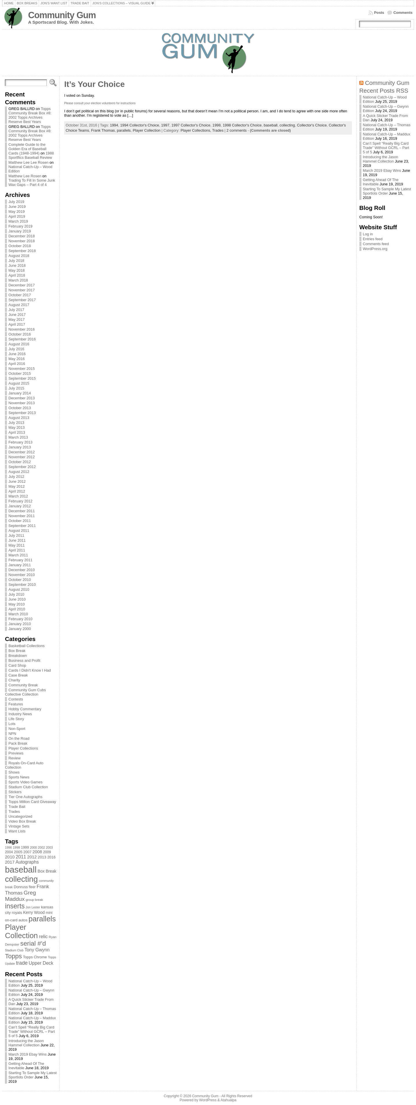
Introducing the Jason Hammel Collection (26, 1043)
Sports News (18, 777)
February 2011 (20, 560)
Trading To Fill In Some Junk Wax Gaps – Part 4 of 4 (31, 182)
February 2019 (20, 226)
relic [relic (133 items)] (43, 936)
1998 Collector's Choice (242, 125)
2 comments (236, 130)
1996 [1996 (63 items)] (8, 847)
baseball (271, 125)
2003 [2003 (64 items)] (49, 847)
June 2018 (17, 265)
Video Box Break (22, 821)
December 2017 (21, 285)
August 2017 (18, 305)
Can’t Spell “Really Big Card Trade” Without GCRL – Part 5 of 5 (31, 1031)
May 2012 (16, 486)
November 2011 (21, 516)
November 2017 (21, 290)
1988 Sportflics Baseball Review (31, 155)
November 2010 (21, 575)
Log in (368, 234)
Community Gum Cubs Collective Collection (25, 692)
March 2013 (18, 437)
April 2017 (16, 324)
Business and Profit (24, 660)
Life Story (16, 719)
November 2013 (21, 403)
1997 (165, 125)
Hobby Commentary (24, 709)
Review (14, 758)
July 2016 (16, 349)
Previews (15, 753)
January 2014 (19, 393)
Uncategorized (20, 816)
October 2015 (19, 373)
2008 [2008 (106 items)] (37, 851)
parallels (124, 130)
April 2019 (16, 216)
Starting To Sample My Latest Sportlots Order (32, 1075)
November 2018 (21, 241)
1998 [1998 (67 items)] (16, 847)
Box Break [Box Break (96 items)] (47, 871)
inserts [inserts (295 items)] (15, 906)
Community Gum (62, 15)
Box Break (16, 651)
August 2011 (18, 530)
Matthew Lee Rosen (24, 176)
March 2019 (18, 221)
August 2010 (18, 589)
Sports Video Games (25, 782)
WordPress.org (375, 249)
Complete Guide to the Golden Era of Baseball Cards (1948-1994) (27, 148)
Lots (11, 724)
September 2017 (22, 300)
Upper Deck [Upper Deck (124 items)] (41, 963)
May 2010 (16, 604)
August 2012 (18, 471)
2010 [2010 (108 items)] (9, 856)
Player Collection (146, 130)
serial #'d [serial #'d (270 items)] (33, 943)
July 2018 (16, 260)
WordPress (207, 1100)
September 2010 (22, 584)
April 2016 (16, 363)
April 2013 (16, 432)
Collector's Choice (312, 125)
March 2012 (18, 496)
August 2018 (18, 256)
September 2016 (22, 339)
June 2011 (17, 540)
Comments (403, 12)
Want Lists (16, 831)
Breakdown (17, 655)
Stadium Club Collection (28, 787)
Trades (14, 811)
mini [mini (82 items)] (49, 912)
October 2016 (19, 334)
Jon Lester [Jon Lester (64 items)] (33, 907)
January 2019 (19, 231)
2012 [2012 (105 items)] (32, 857)
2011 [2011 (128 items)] (21, 856)
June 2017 (17, 314)
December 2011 (21, 511)
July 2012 (16, 476)
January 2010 (19, 624)
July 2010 (16, 594)
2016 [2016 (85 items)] (51, 857)
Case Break (18, 675)
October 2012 (19, 462)
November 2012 (21, 457)
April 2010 (16, 609)
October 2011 (19, 521)
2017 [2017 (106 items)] (9, 862)
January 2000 (19, 629)
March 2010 (18, 614)
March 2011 (18, 555)
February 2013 (20, 442)
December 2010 (21, 570)
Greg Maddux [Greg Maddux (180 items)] (20, 896)
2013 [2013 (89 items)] (42, 857)
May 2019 (16, 211)
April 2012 (16, 491)
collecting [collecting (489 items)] (21, 879)
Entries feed (372, 239)
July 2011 (16, 535)
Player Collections (23, 748)
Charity (14, 680)
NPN (12, 733)
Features (15, 704)
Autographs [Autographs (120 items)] (27, 862)
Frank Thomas (103, 130)
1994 (114, 125)
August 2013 (18, 417)
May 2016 (16, 359)
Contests (15, 699)
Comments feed (376, 244)
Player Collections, (196, 130)
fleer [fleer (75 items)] (32, 887)
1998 (216, 125)
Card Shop (17, 665)
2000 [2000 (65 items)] (33, 847)
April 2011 (16, 550)
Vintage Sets (18, 826)
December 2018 (21, 236)
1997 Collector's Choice (190, 125)
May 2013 (16, 427)
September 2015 (22, 378)
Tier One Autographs (25, 797)
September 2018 (22, 251)
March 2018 (18, 280)
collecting (287, 125)
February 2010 (20, 619)
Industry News (20, 714)
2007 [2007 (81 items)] (27, 852)
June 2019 (17, 206)
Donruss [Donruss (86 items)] (21, 887)
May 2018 (16, 270)
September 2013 (22, 413)
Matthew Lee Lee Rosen (28, 162)
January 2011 (19, 565)
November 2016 (21, 329)
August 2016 (18, 344)
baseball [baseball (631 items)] (20, 869)
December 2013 (21, 398)
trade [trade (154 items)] (22, 963)
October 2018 (19, 246)
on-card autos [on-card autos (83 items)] (16, 920)
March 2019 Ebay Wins (27, 1054)
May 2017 (16, 319)
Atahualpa (228, 1100)
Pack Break (17, 743)
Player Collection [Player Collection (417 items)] (21, 931)
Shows (13, 772)
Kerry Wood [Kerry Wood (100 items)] (34, 912)
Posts (379, 12)
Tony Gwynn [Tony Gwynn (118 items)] (37, 949)
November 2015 (21, 368)
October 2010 (19, 579)
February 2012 (20, 501)
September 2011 (22, 525)
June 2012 (17, 481)
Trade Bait (16, 806)
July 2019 (16, 202)
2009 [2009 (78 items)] (47, 852)
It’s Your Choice (94, 84)
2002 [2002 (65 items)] (41, 847)
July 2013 (16, 422)
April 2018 (16, 275)
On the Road (18, 738)
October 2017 (19, 295)
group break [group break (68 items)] (34, 899)
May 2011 (16, 545)
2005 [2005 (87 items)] (18, 852)
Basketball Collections (26, 646)
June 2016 (17, 354)
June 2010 (17, 599)
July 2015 (16, 388)
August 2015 (18, 383)
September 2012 (22, 467)
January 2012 (19, 506)
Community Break (23, 685)
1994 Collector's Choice (139, 125)
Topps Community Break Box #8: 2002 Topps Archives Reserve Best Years (29, 115)
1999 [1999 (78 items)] (25, 847)
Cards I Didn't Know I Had (29, 670)
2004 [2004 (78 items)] (9, 852)
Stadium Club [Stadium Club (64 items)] (14, 950)
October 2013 (19, 408)
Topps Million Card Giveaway (32, 802)
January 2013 (19, 447)
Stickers (15, 792)
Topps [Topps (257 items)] (13, 956)
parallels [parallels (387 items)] (42, 919)
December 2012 (21, 452)
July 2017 (16, 310)
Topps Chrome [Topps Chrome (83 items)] (35, 957)
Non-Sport (16, 728)
